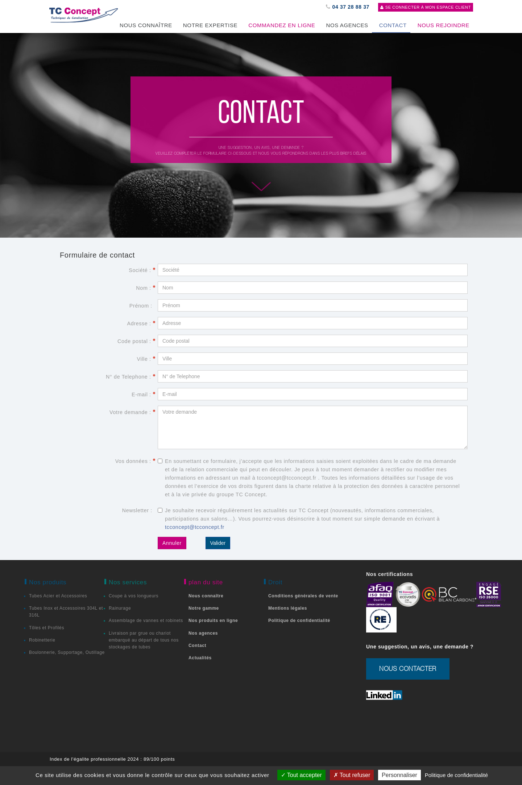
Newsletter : (137, 510)
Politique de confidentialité (299, 620)
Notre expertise (210, 25)
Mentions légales (287, 608)
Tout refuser (352, 775)
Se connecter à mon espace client (425, 7)
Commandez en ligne (281, 25)
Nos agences (347, 25)
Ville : (146, 359)
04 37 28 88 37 (347, 7)
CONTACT (393, 25)
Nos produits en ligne (213, 620)
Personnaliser (399, 775)
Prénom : (140, 306)
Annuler (172, 543)
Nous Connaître (146, 25)
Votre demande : (132, 412)
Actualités (200, 657)
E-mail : (144, 394)
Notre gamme (203, 608)
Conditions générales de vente (303, 595)
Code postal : (136, 341)
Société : (142, 270)
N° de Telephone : (131, 377)
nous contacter (407, 668)
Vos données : (135, 461)
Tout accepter (301, 775)
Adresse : (141, 323)
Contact (197, 645)
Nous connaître (205, 595)
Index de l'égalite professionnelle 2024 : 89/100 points (112, 759)
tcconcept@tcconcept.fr (194, 527)
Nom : (146, 288)
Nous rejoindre (443, 25)
